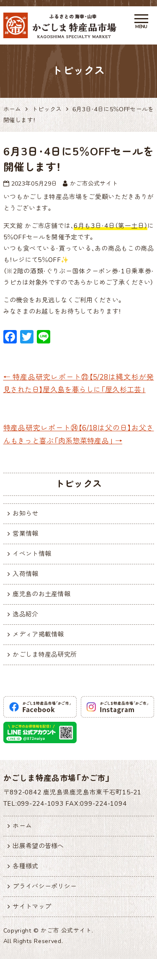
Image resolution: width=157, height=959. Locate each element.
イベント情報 (32, 554)
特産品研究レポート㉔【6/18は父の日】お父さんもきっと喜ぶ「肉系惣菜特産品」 (78, 434)
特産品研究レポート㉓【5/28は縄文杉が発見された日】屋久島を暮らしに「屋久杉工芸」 (78, 383)
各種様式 (25, 866)
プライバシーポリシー (45, 886)
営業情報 (25, 533)
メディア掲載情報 (38, 634)
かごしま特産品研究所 (45, 654)
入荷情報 (25, 574)
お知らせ (25, 513)
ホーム (22, 826)
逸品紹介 (25, 614)
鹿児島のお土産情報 (41, 594)
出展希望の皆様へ (38, 846)
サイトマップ (32, 906)
